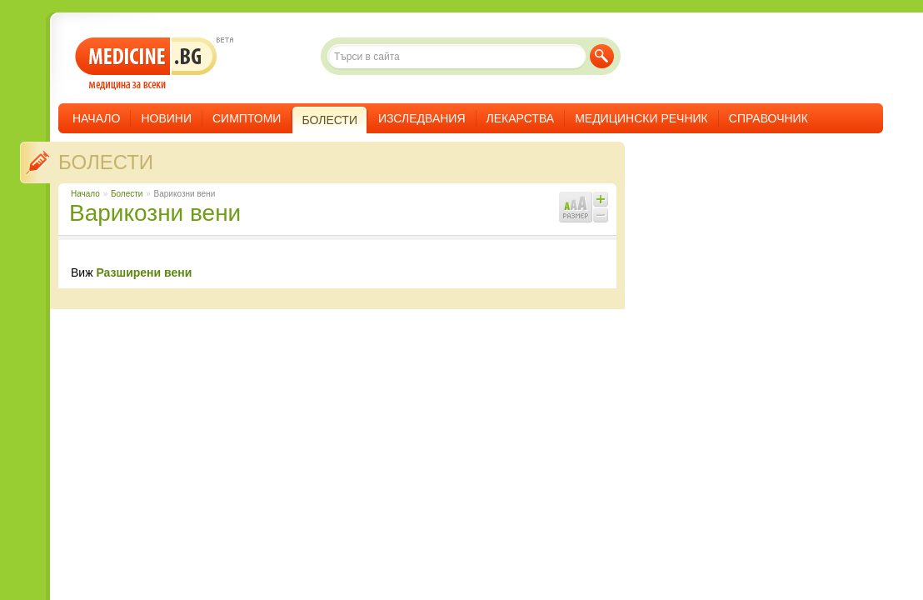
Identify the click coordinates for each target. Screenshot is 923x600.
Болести (105, 162)
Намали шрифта (600, 215)
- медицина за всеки (146, 64)
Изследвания (422, 118)
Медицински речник (641, 118)
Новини (166, 118)
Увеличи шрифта (600, 199)
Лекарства (520, 118)
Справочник (768, 118)
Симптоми (246, 118)
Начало (96, 118)
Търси (602, 56)
